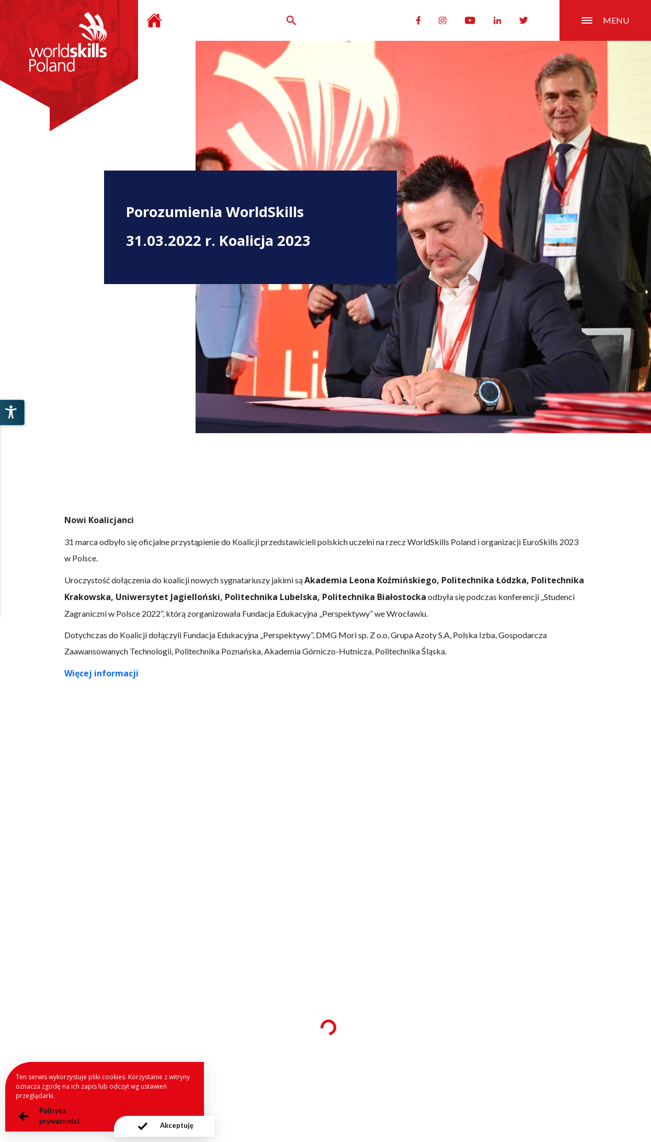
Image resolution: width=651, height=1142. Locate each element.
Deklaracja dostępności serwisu (439, 1081)
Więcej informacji (101, 673)
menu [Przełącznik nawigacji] (605, 20)
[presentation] (164, 1126)
